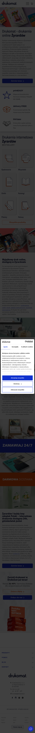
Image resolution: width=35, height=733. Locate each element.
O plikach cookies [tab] (27, 346)
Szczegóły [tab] (15, 346)
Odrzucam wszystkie (17, 389)
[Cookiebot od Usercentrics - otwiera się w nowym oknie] (25, 342)
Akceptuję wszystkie (17, 378)
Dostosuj (18, 384)
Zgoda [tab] (5, 346)
